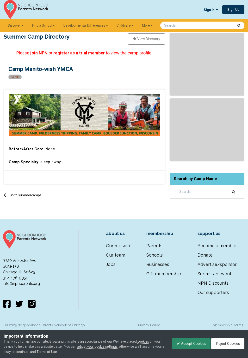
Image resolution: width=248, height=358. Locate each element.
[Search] (184, 25)
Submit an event (214, 273)
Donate (205, 255)
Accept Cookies (189, 343)
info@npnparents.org (21, 283)
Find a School (43, 25)
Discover (16, 25)
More (147, 25)
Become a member (217, 245)
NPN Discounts (213, 283)
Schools (154, 255)
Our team (115, 255)
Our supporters (213, 292)
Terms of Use (57, 352)
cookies (143, 341)
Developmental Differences (85, 25)
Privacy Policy (149, 325)
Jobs (111, 264)
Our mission (118, 245)
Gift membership (163, 273)
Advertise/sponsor (217, 264)
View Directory (146, 39)
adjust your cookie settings (97, 346)
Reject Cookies (227, 343)
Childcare (125, 25)
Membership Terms (228, 325)
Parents (154, 245)
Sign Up (233, 10)
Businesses (157, 264)
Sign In (211, 10)
